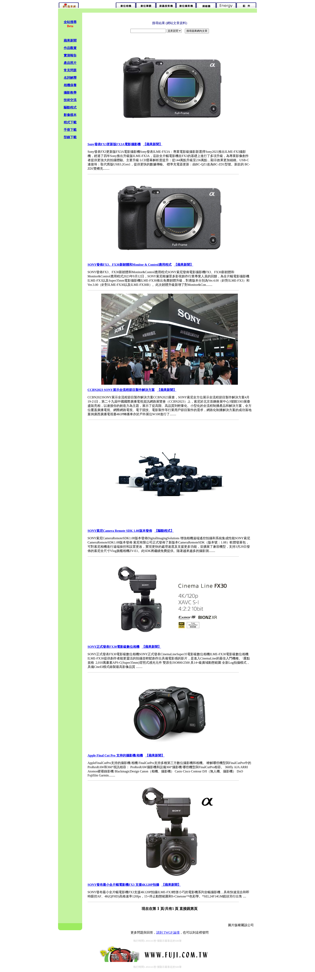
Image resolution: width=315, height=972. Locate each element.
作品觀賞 (70, 48)
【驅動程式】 (164, 530)
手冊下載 (70, 129)
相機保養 (70, 85)
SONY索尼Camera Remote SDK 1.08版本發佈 (120, 530)
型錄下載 (70, 137)
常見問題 (70, 70)
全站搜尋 (70, 22)
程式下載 (70, 122)
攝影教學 (70, 92)
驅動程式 (70, 107)
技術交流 (70, 100)
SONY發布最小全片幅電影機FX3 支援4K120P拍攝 (123, 884)
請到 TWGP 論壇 (168, 932)
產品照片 (70, 63)
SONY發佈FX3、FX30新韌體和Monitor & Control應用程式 (130, 264)
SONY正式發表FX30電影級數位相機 (113, 646)
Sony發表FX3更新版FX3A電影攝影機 (114, 144)
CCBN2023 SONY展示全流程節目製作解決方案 (121, 390)
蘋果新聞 (70, 40)
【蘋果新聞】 (152, 144)
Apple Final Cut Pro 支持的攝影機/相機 (115, 755)
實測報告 (70, 55)
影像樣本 (70, 115)
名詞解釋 (70, 77)
